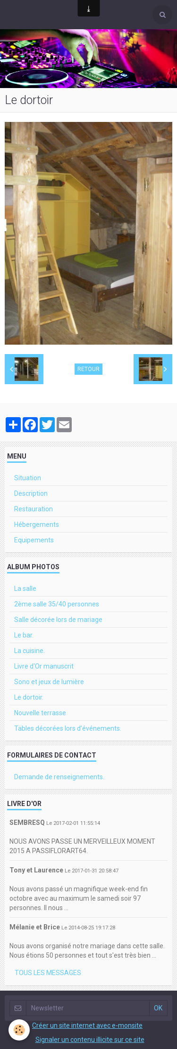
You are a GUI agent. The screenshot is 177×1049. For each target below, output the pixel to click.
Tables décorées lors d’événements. (67, 728)
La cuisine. (29, 650)
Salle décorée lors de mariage (58, 619)
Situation (27, 478)
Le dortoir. (28, 697)
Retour (88, 369)
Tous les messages (48, 972)
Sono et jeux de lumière (49, 682)
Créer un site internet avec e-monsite (87, 1025)
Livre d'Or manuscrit (44, 666)
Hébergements (36, 524)
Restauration (33, 509)
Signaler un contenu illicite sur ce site (89, 1039)
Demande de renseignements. (59, 777)
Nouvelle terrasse (40, 713)
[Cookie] (19, 1030)
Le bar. (24, 635)
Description (31, 493)
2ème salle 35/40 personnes (56, 604)
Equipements (34, 540)
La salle (25, 588)
